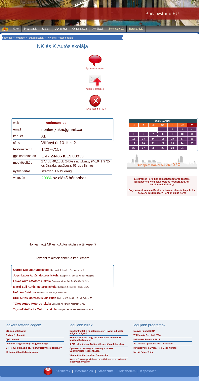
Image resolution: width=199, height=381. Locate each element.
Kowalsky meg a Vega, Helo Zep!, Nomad (154, 348)
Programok (30, 28)
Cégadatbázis (79, 28)
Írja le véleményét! (95, 68)
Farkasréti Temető (15, 335)
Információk (84, 371)
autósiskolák (36, 37)
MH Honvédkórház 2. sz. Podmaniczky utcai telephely (34, 348)
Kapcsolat (148, 371)
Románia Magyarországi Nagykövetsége (27, 343)
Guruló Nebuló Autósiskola (31, 269)
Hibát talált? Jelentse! (95, 109)
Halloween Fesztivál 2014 (146, 339)
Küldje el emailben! (95, 89)
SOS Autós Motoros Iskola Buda (34, 298)
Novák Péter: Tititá (143, 352)
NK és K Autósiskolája (60, 37)
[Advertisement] (47, 85)
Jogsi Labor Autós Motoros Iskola (35, 275)
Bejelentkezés (116, 28)
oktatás (20, 37)
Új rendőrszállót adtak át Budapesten (89, 355)
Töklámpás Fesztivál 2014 (147, 335)
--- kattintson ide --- (56, 122)
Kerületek (97, 28)
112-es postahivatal (16, 331)
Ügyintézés (61, 28)
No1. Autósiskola (24, 292)
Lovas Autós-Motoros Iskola (32, 281)
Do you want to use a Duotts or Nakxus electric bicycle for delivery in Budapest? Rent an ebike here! (161, 191)
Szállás (46, 28)
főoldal (8, 37)
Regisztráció (136, 28)
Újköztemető (12, 339)
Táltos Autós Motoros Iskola (32, 303)
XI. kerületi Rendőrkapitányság (22, 352)
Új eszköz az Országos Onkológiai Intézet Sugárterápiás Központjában (91, 349)
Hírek (16, 28)
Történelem (126, 371)
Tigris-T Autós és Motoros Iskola (35, 309)
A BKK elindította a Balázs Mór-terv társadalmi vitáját (97, 344)
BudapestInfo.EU (162, 13)
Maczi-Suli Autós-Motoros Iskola (34, 286)
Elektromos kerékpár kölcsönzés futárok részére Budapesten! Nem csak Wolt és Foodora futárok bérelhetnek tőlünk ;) (162, 182)
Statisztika (106, 371)
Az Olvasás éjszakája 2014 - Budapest (153, 343)
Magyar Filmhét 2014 (144, 331)
